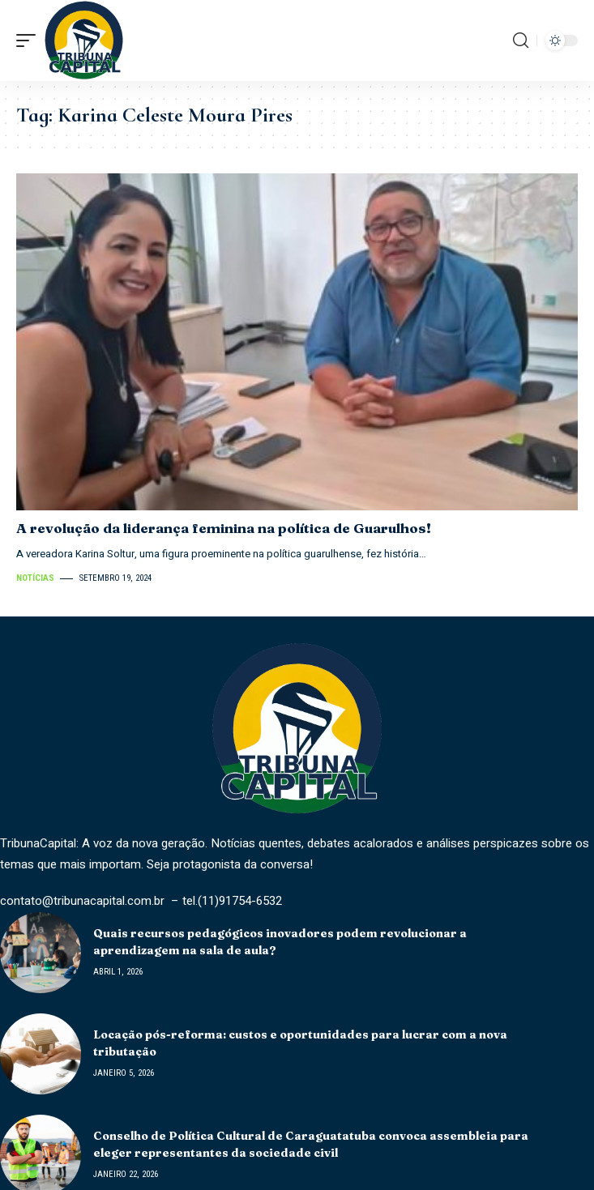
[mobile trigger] (30, 40)
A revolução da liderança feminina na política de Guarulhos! (223, 527)
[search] (520, 40)
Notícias (35, 578)
